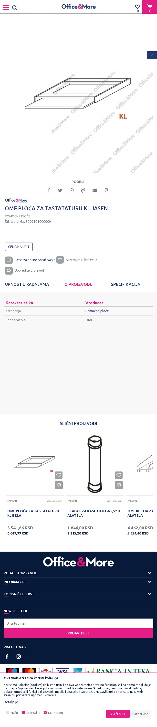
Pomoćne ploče (17, 216)
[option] (78, 98)
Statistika (33, 713)
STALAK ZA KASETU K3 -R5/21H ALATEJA (93, 513)
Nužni (15, 713)
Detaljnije (11, 702)
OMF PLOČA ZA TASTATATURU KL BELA (33, 513)
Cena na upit (19, 247)
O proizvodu (78, 284)
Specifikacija (125, 284)
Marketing (55, 713)
